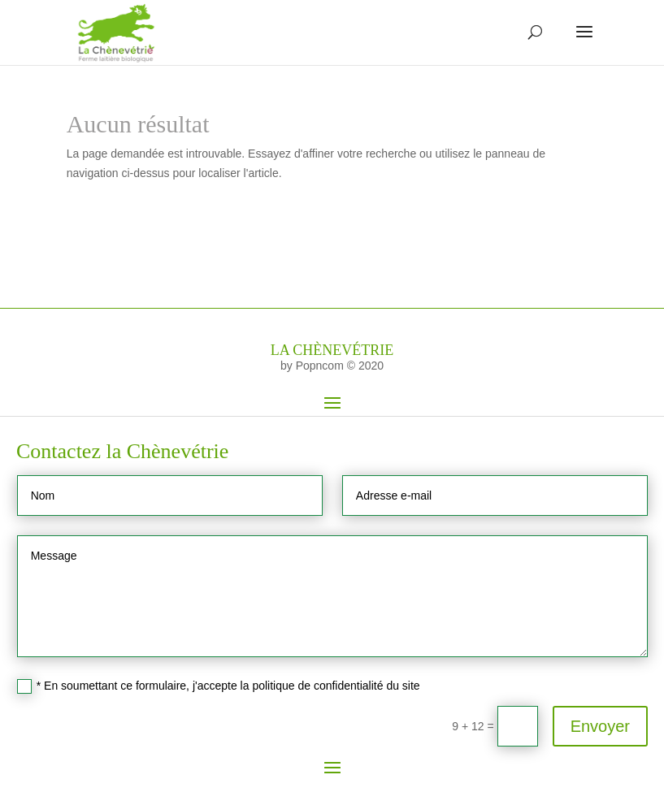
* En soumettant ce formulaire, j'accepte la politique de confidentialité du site (218, 686)
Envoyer (600, 726)
